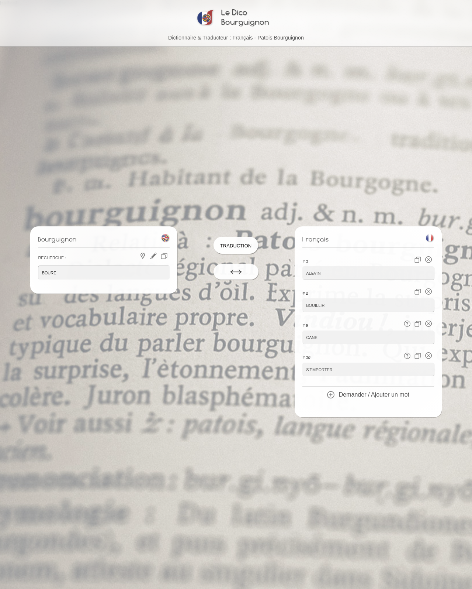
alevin (313, 273)
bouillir (315, 305)
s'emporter (319, 367)
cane (311, 336)
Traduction (235, 246)
